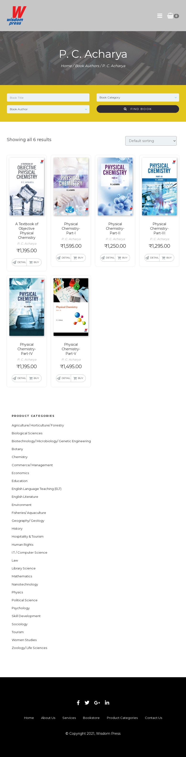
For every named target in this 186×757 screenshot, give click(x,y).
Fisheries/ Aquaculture (29, 513)
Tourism (18, 632)
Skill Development (26, 616)
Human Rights (22, 544)
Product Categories (122, 718)
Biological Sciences (27, 433)
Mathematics (22, 576)
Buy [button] (36, 262)
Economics (20, 473)
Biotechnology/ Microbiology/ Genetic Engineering (51, 441)
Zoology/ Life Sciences (29, 648)
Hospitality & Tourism (28, 536)
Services (69, 718)
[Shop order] (151, 141)
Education (19, 481)
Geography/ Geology (28, 520)
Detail (21, 262)
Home (66, 65)
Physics (17, 592)
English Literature (25, 497)
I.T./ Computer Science (29, 552)
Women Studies (24, 640)
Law (15, 560)
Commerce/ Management (32, 465)
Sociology (19, 624)
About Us (48, 718)
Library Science (24, 568)
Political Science (25, 600)
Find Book (138, 109)
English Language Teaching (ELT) (36, 489)
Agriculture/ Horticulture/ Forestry (38, 425)
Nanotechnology (25, 584)
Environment (22, 505)
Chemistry (19, 457)
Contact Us (153, 718)
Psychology (21, 608)
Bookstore (91, 718)
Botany (17, 449)
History (17, 528)
